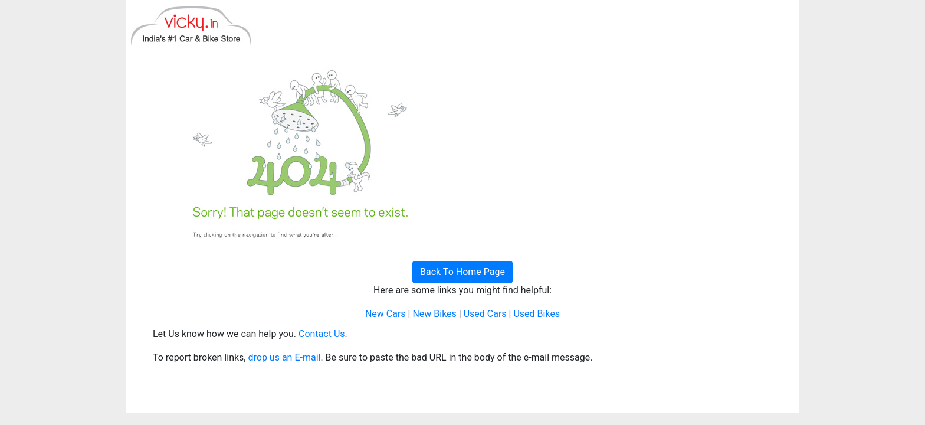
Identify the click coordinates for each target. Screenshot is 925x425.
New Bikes (434, 313)
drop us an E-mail (284, 357)
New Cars (385, 313)
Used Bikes (536, 313)
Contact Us (322, 333)
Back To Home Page (462, 271)
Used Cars (485, 313)
